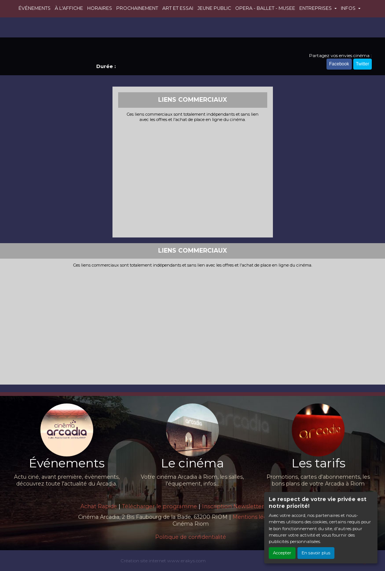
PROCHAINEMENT (137, 8)
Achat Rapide (98, 506)
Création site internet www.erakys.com (163, 560)
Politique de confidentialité (190, 537)
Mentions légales (255, 517)
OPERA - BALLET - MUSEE (265, 8)
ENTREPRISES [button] (316, 8)
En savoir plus (316, 552)
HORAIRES (99, 8)
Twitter (362, 64)
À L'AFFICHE (69, 8)
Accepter (282, 552)
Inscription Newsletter (233, 506)
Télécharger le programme (159, 506)
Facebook (339, 64)
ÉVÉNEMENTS (34, 8)
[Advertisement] (192, 179)
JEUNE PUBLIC (214, 8)
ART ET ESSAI (177, 8)
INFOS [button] (349, 8)
